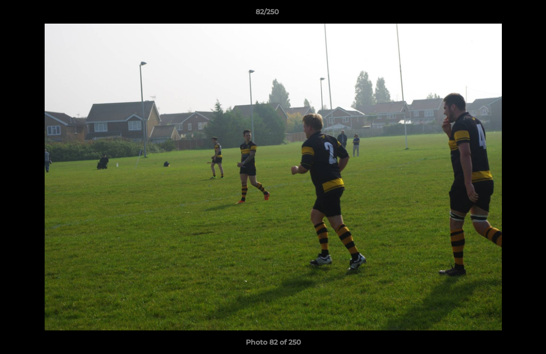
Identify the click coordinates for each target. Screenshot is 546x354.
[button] (505, 14)
